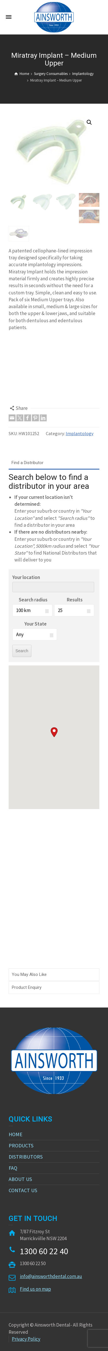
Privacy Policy (26, 1339)
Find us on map (35, 1289)
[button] (54, 732)
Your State (35, 624)
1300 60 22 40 (44, 1251)
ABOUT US (20, 1179)
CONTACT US (23, 1190)
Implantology (79, 433)
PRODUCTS (21, 1145)
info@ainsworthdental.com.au (51, 1276)
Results (75, 600)
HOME (15, 1134)
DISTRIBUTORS (26, 1156)
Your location (26, 577)
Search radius (33, 600)
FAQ (13, 1168)
